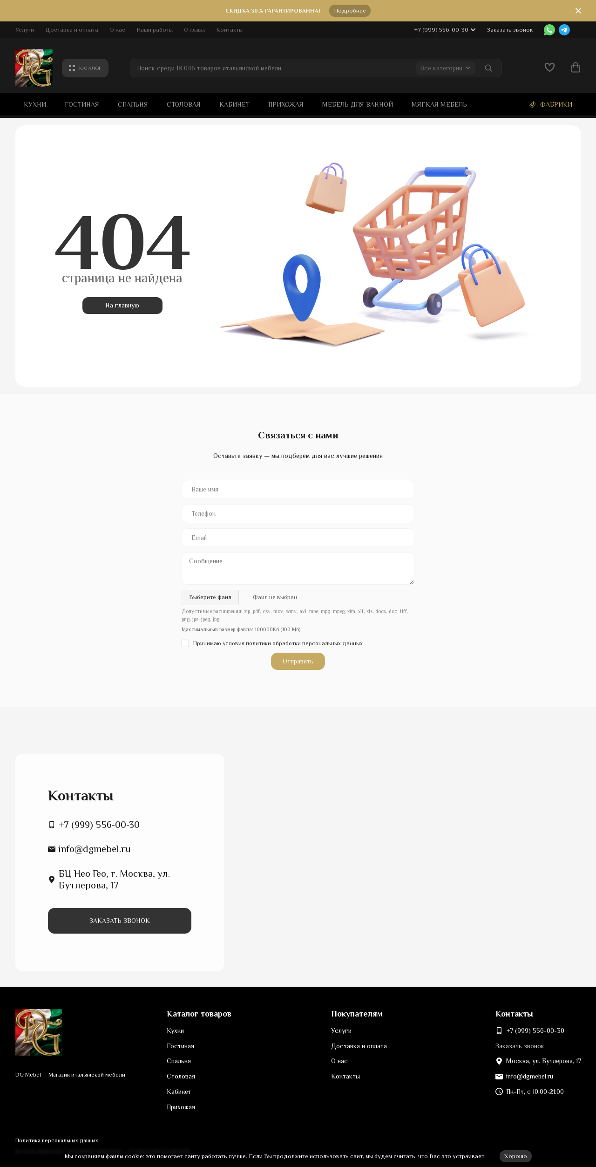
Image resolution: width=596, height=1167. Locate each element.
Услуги (24, 29)
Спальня (133, 104)
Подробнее (350, 10)
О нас (117, 29)
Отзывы (194, 29)
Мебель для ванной (357, 104)
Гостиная (82, 104)
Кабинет (234, 104)
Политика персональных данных (56, 1140)
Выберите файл (210, 597)
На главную (122, 305)
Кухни (35, 104)
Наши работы (154, 29)
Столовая (184, 104)
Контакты (229, 29)
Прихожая (286, 104)
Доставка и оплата (71, 29)
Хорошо (515, 1156)
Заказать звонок (510, 29)
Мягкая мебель (439, 104)
